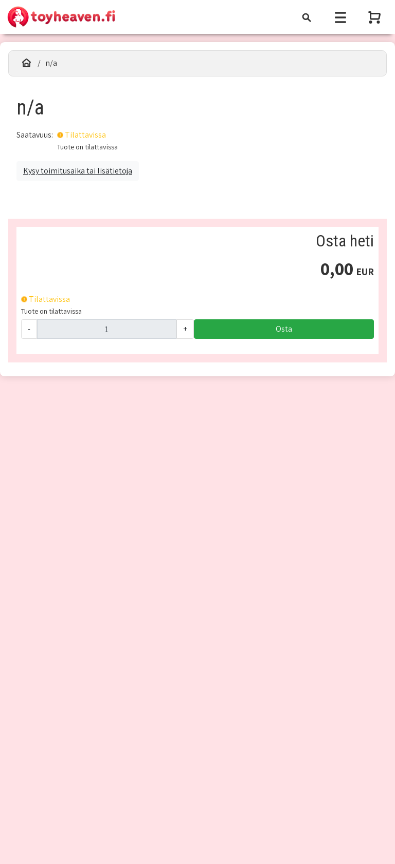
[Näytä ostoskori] (375, 17)
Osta (284, 328)
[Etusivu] (26, 63)
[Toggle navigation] (306, 17)
